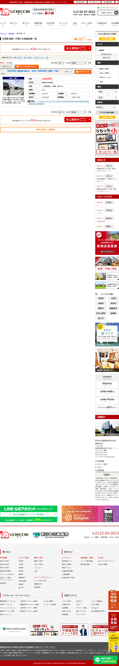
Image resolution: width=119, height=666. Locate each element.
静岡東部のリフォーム (7, 601)
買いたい (14, 24)
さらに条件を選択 (107, 112)
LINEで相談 (95, 604)
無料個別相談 (85, 564)
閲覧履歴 (108, 2)
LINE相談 (102, 8)
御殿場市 (113, 308)
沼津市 (101, 298)
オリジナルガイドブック (106, 561)
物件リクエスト (81, 611)
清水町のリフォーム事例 (28, 611)
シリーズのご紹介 (40, 580)
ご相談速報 (66, 574)
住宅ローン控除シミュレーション (6, 578)
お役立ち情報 (102, 564)
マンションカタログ (7, 574)
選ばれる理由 (66, 564)
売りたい (26, 24)
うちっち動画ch (97, 601)
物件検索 (80, 2)
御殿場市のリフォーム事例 (29, 604)
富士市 (101, 318)
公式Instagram (113, 8)
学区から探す (4, 567)
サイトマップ (80, 614)
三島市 (113, 298)
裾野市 (101, 308)
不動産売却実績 (67, 571)
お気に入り (94, 2)
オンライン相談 (81, 608)
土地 (75, 24)
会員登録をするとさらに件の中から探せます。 (51, 48)
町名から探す (4, 564)
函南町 (113, 313)
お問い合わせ (107, 12)
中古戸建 (50, 24)
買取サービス (66, 567)
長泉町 (101, 303)
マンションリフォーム (7, 608)
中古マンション (39, 57)
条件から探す (4, 561)
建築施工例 (38, 584)
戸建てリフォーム (6, 604)
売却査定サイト (67, 561)
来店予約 (3, 583)
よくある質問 (48, 601)
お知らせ (79, 601)
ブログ (99, 467)
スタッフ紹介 (87, 24)
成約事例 (37, 587)
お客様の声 (102, 24)
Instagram (95, 608)
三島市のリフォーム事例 (28, 608)
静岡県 (100, 50)
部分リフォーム (5, 614)
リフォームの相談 (50, 604)
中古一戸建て (28, 57)
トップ (3, 24)
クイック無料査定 (87, 561)
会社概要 (115, 24)
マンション (63, 24)
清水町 (113, 303)
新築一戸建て (18, 57)
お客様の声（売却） (69, 577)
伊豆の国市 (101, 313)
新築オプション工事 (7, 611)
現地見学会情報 (5, 571)
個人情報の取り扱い (98, 611)
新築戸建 (38, 24)
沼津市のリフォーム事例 (28, 601)
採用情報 (100, 470)
